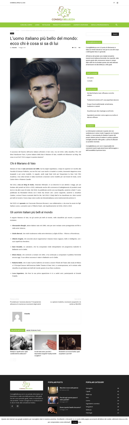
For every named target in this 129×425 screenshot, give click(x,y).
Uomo (37, 25)
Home (12, 30)
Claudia (14, 47)
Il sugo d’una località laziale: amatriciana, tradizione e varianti (100, 105)
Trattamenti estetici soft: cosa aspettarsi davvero (103, 100)
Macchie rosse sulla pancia (69, 388)
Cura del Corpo (26, 25)
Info (79, 422)
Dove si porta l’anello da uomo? (70, 407)
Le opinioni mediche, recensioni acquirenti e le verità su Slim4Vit (65, 303)
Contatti (89, 81)
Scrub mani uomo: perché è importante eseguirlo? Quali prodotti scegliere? (45, 353)
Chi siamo (90, 78)
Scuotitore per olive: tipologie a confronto (100, 111)
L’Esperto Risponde (80, 25)
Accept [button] (75, 422)
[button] (116, 25)
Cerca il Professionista (100, 25)
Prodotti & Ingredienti (62, 25)
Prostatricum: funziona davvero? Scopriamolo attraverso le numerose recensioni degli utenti (25, 303)
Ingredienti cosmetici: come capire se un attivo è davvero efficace (102, 116)
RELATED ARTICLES (17, 330)
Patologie (46, 25)
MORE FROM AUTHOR (33, 330)
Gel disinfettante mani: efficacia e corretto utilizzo (100, 94)
